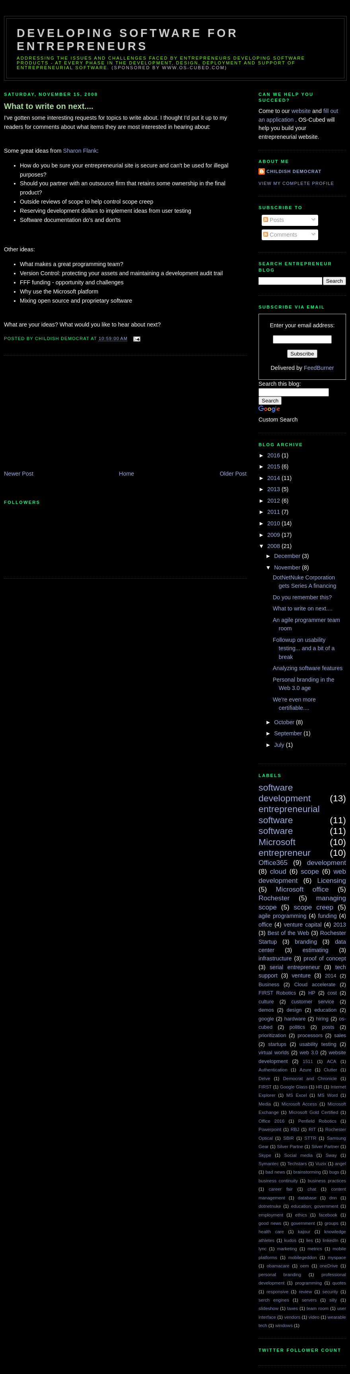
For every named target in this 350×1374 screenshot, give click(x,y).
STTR (310, 1138)
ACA (331, 1061)
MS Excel (296, 1095)
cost (332, 993)
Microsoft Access (299, 1104)
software (276, 831)
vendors (292, 1317)
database (307, 1197)
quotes (339, 1283)
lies (309, 1240)
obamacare (277, 1265)
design (294, 1010)
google (266, 1019)
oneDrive (329, 1265)
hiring (322, 1019)
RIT (312, 1129)
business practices (327, 1180)
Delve (264, 1078)
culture (266, 1002)
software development (285, 792)
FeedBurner (319, 368)
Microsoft (277, 842)
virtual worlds (274, 1052)
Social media (298, 1155)
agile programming (282, 916)
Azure (305, 1069)
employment (271, 1215)
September (288, 733)
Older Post (233, 473)
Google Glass (293, 1086)
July (280, 745)
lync (262, 1248)
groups (331, 1223)
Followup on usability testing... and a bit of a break (304, 648)
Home (126, 473)
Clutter (330, 1069)
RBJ (295, 1129)
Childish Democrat (293, 171)
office (265, 924)
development (326, 863)
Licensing (331, 880)
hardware (295, 1019)
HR (319, 1086)
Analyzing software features (308, 668)
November (288, 567)
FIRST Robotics (277, 993)
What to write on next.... (48, 106)
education (325, 1010)
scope (310, 871)
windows (284, 1325)
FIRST (265, 1086)
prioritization (272, 1035)
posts (328, 1027)
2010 (274, 523)
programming (308, 1283)
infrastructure (275, 958)
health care (271, 1231)
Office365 (273, 863)
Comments (280, 234)
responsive (277, 1291)
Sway (331, 1155)
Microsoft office (302, 889)
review (305, 1291)
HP (311, 993)
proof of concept (324, 958)
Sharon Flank (80, 151)
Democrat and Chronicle (310, 1078)
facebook (328, 1215)
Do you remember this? (302, 597)
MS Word (328, 1095)
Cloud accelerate (315, 984)
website (302, 111)
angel (340, 1163)
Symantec (269, 1163)
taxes (292, 1308)
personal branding (280, 1274)
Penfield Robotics (317, 1121)
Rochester (274, 898)
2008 (274, 546)
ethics (301, 1215)
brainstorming (307, 1172)
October (285, 722)
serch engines (274, 1300)
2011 (274, 512)
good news (270, 1223)
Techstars (297, 1163)
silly (333, 1300)
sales (340, 1035)
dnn (333, 1197)
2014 (274, 478)
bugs (334, 1172)
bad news (275, 1172)
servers (309, 1300)
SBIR (288, 1138)
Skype (265, 1155)
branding (306, 942)
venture (301, 975)
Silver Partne (290, 1146)
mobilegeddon (302, 1257)
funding (327, 916)
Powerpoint (270, 1129)
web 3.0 (308, 1052)
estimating (316, 950)
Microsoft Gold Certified (313, 1112)
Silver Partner (325, 1146)
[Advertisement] (63, 413)
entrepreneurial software (289, 814)
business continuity (278, 1180)
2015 (274, 466)
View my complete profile (296, 183)
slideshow (268, 1308)
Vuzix (321, 1163)
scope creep (314, 907)
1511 (308, 1061)
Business (269, 984)
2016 (274, 455)
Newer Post (18, 473)
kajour (304, 1231)
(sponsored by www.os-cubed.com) (170, 67)
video (314, 1317)
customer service (313, 1002)
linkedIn (330, 1240)
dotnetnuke (270, 1206)
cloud (278, 871)
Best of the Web (288, 933)
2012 (274, 501)
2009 (274, 535)
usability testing (317, 1044)
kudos (290, 1240)
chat (311, 1189)
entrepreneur (285, 852)
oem (304, 1265)
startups (277, 1044)
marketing (287, 1248)
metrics (314, 1248)
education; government (314, 1206)
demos (266, 1010)
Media (265, 1104)
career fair (281, 1189)
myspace (337, 1257)
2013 (274, 489)
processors (310, 1035)
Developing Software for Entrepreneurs (127, 39)
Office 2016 (271, 1121)
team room (318, 1308)
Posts (273, 220)
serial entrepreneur (295, 967)
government (303, 1223)
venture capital (303, 924)
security (330, 1291)
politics (297, 1027)
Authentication (273, 1069)
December (288, 556)
